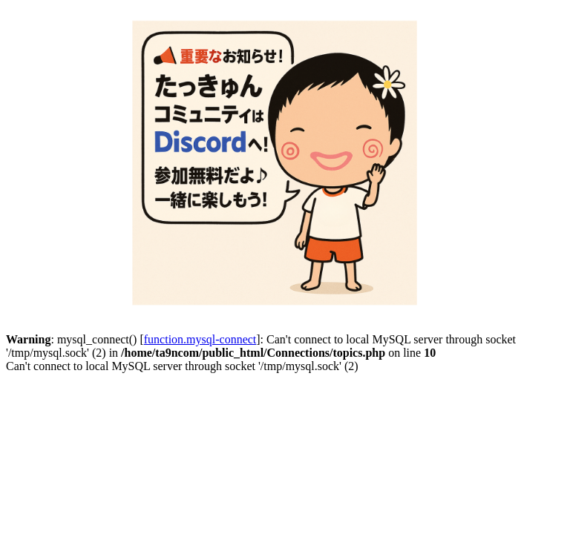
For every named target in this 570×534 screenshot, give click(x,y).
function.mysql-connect (200, 339)
